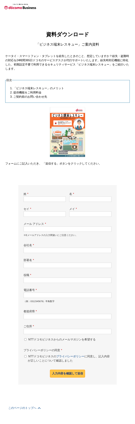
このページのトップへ (22, 202)
